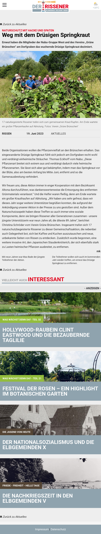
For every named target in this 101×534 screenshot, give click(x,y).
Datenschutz (58, 529)
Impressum (42, 529)
